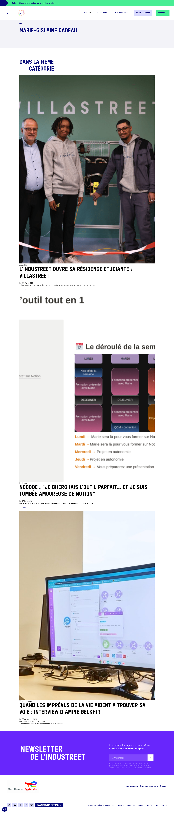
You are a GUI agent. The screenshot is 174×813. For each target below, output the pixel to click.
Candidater (162, 13)
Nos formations (121, 13)
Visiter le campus (143, 13)
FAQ (157, 805)
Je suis (86, 13)
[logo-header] (16, 12)
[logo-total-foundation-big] (23, 786)
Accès (149, 805)
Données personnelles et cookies (130, 805)
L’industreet (102, 13)
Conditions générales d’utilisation (101, 805)
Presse (164, 805)
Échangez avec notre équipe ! (153, 787)
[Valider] (150, 757)
